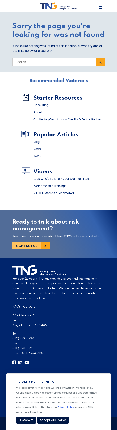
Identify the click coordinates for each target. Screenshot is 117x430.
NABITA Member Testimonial (53, 193)
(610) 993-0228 (23, 348)
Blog (36, 142)
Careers (29, 306)
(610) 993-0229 (23, 338)
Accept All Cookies (53, 420)
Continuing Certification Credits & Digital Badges (67, 119)
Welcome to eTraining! (49, 186)
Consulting (40, 105)
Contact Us (26, 245)
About (37, 112)
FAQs (37, 156)
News (37, 149)
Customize (26, 420)
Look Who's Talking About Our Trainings (61, 179)
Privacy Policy (66, 407)
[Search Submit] (100, 62)
